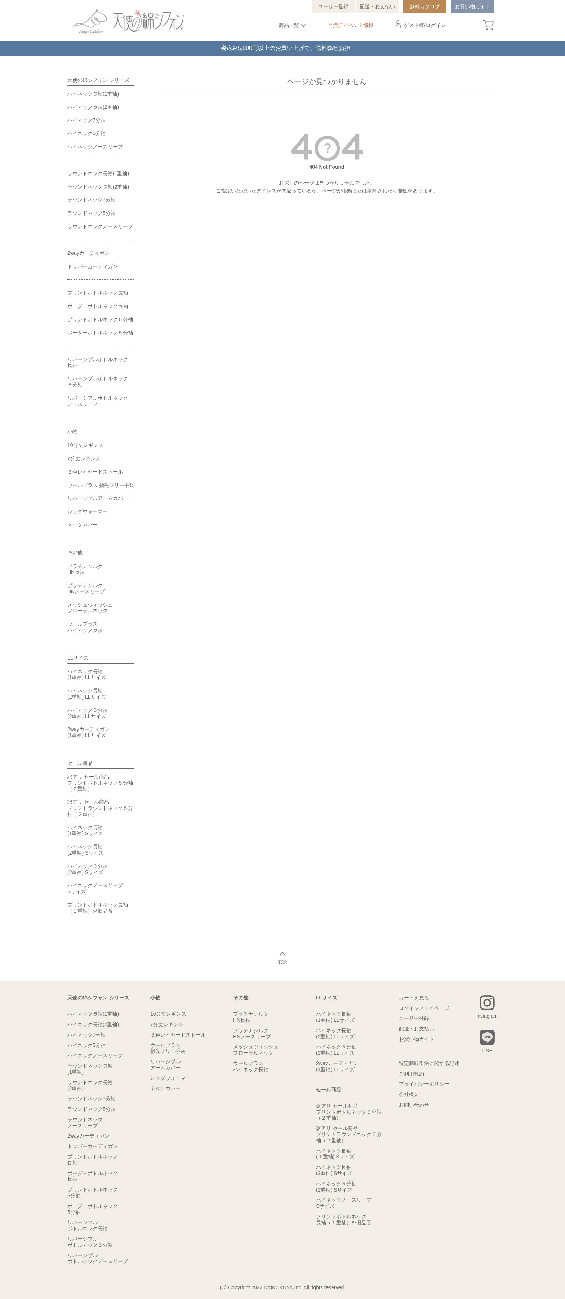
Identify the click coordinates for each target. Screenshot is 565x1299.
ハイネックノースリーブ (95, 147)
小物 (72, 431)
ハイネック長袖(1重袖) (93, 94)
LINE (486, 1051)
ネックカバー (82, 525)
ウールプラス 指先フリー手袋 (100, 485)
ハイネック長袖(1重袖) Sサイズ (85, 831)
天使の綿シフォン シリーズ (98, 80)
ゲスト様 (414, 25)
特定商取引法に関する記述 (429, 1064)
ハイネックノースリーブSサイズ (95, 888)
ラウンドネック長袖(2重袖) (98, 187)
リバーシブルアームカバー (97, 498)
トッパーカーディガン (92, 266)
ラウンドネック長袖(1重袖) (98, 173)
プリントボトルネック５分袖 (100, 319)
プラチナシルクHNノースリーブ (86, 588)
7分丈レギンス (84, 458)
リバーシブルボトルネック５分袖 (97, 381)
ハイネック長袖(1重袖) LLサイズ (86, 674)
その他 (75, 552)
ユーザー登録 (333, 6)
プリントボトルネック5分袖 (92, 1192)
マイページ (436, 1008)
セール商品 (80, 763)
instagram (487, 1016)
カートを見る (414, 998)
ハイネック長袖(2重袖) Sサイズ (85, 850)
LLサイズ (77, 658)
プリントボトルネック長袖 (97, 293)
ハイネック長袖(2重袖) (93, 107)
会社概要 (409, 1095)
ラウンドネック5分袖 (91, 213)
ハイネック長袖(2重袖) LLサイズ (86, 694)
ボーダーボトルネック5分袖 (92, 1209)
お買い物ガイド (472, 6)
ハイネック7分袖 (86, 120)
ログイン (436, 25)
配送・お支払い (377, 6)
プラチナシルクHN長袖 (85, 569)
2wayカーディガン (88, 253)
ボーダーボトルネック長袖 (97, 306)
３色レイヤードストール (95, 472)
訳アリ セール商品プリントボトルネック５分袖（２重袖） (100, 783)
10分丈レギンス (85, 445)
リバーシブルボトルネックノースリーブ (97, 401)
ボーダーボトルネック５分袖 (100, 333)
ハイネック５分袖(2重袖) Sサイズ (87, 869)
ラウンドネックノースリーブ (100, 226)
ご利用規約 (411, 1074)
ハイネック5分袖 (86, 133)
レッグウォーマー (87, 511)
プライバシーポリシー (424, 1084)
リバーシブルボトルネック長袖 (97, 362)
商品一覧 (289, 25)
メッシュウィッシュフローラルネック (90, 608)
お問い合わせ (414, 1105)
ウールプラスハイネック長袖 (85, 627)
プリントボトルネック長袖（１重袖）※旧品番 (97, 908)
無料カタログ (425, 6)
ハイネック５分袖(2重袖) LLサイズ (87, 713)
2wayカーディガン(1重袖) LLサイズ (88, 732)
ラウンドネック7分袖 (91, 200)
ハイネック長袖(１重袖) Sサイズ (335, 1153)
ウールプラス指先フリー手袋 (168, 1048)
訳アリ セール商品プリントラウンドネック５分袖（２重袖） (100, 808)
